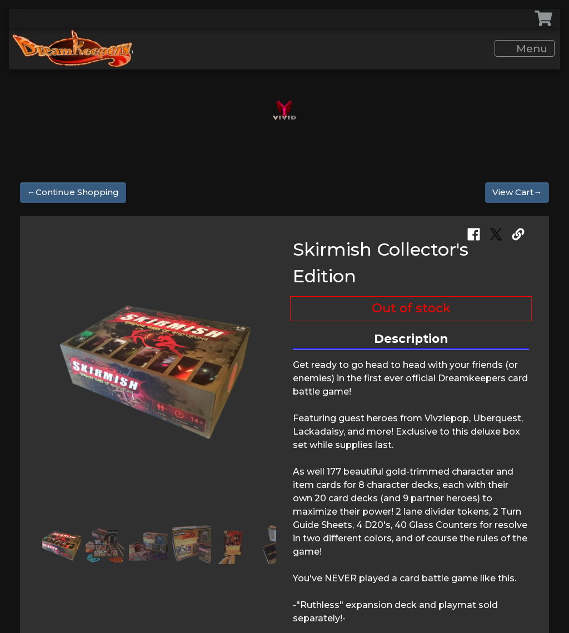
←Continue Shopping (73, 192)
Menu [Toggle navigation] (525, 48)
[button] (51, 372)
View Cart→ (517, 192)
